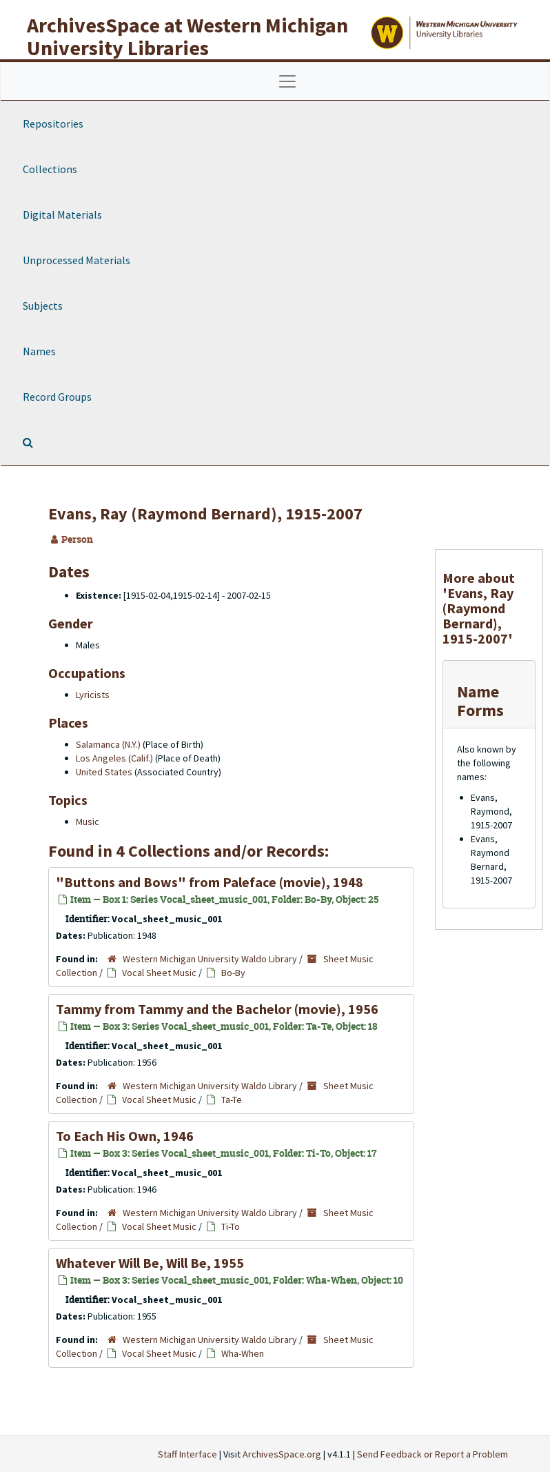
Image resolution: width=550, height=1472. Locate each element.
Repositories (53, 123)
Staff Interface (187, 1454)
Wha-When (242, 1353)
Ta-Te (231, 1099)
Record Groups (57, 397)
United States (104, 772)
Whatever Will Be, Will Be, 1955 (150, 1262)
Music (87, 821)
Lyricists (93, 694)
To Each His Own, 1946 (125, 1135)
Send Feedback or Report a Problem (432, 1454)
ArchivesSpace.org (282, 1454)
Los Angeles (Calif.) (114, 758)
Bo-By (233, 972)
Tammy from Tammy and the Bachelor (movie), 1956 (217, 1008)
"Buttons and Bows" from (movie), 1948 (209, 882)
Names (39, 351)
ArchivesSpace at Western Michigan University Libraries (187, 36)
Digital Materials (62, 214)
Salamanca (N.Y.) (108, 744)
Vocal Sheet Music (159, 972)
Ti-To (230, 1226)
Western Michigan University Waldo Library (210, 959)
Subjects (43, 305)
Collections (50, 169)
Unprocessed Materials (76, 260)
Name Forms (480, 700)
